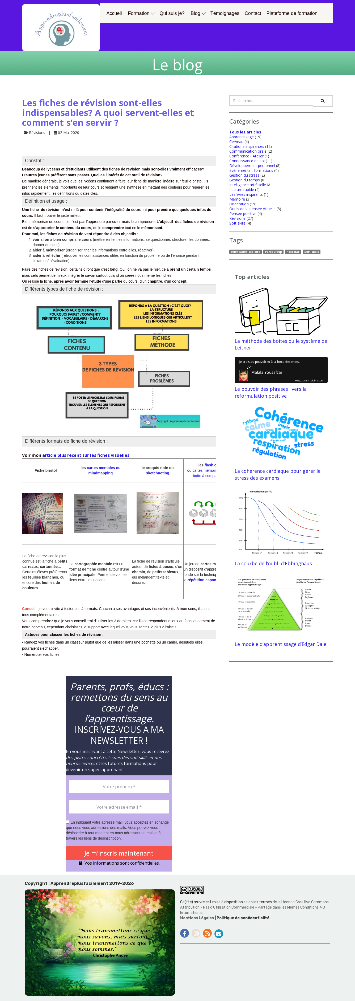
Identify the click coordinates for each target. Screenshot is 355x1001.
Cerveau (236, 141)
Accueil (114, 13)
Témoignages (224, 13)
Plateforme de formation (292, 13)
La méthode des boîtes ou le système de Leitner (281, 319)
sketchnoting (157, 473)
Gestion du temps (244, 179)
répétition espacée (204, 580)
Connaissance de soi (247, 160)
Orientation (239, 203)
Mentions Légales (197, 918)
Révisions (237, 218)
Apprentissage (241, 136)
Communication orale (248, 151)
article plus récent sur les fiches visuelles (85, 455)
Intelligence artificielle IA (250, 184)
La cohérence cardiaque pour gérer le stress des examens (281, 443)
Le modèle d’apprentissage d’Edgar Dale (281, 609)
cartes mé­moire (205, 470)
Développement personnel (252, 165)
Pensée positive (242, 213)
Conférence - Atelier (246, 155)
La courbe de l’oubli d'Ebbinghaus (281, 527)
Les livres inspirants (246, 194)
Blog (198, 13)
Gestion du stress (244, 175)
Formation (141, 13)
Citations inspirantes (246, 146)
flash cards (214, 465)
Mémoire (237, 199)
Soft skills (237, 223)
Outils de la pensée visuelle (252, 208)
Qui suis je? (172, 13)
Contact (253, 13)
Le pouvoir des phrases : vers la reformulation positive (281, 378)
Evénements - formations (251, 170)
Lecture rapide (241, 189)
